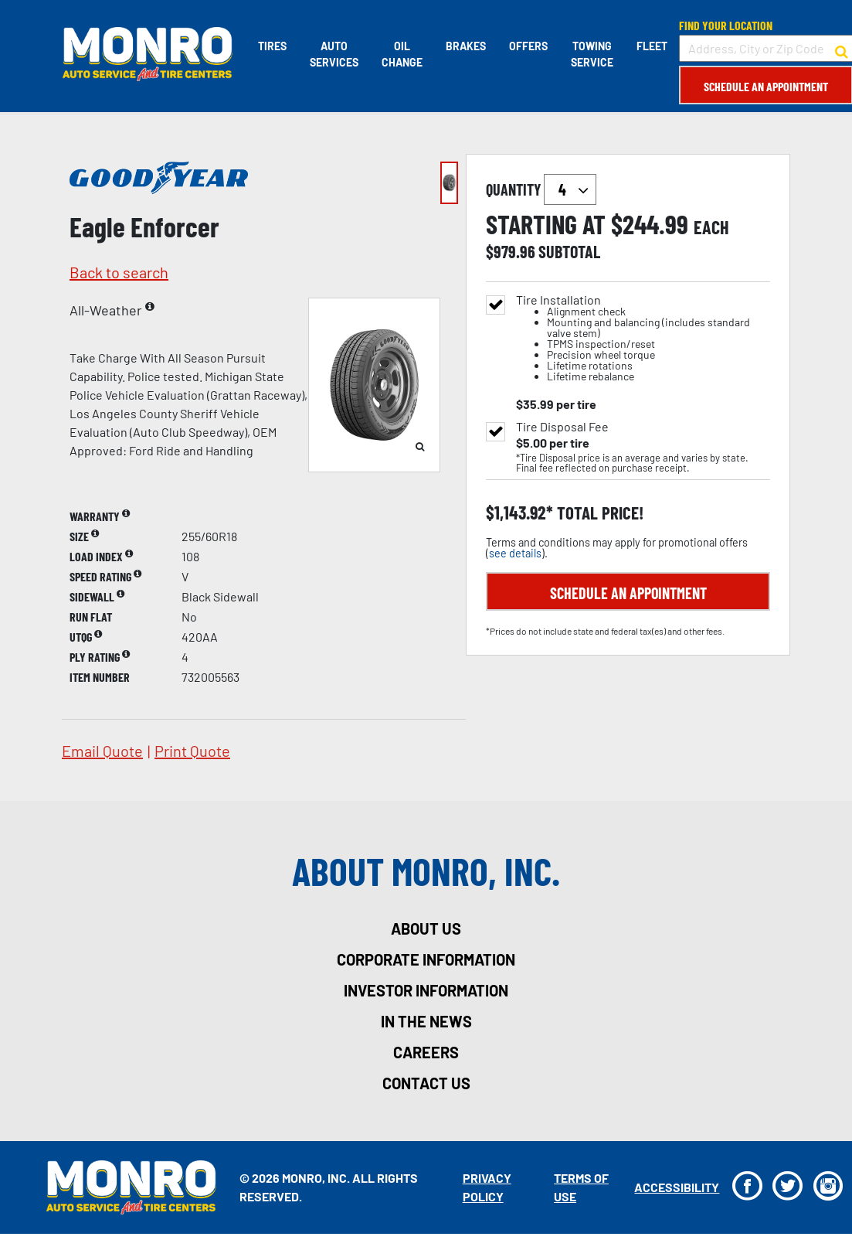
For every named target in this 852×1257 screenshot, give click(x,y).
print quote (192, 750)
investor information (426, 990)
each (711, 227)
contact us (426, 1083)
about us (426, 928)
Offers (527, 46)
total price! (598, 513)
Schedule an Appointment (765, 86)
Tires (271, 46)
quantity (541, 189)
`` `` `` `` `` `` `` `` (570, 189)
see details (515, 553)
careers (426, 1052)
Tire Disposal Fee (562, 427)
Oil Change (401, 54)
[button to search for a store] (841, 49)
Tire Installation (643, 338)
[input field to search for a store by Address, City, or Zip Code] (765, 48)
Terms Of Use (580, 1187)
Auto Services (333, 54)
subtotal (569, 251)
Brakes (465, 46)
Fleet (651, 46)
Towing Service (591, 54)
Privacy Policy (486, 1187)
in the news (426, 1021)
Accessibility (675, 1187)
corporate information (426, 959)
